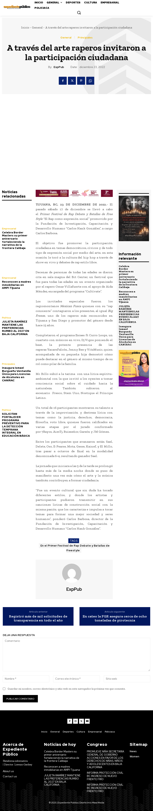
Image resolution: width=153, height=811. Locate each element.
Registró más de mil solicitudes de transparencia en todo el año (38, 618)
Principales (85, 37)
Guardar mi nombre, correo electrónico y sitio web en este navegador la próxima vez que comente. (67, 688)
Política (6, 317)
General (37, 27)
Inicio (25, 27)
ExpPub (59, 67)
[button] (79, 13)
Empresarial (9, 228)
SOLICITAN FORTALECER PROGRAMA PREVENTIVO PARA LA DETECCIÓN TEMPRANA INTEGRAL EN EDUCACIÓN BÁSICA (16, 424)
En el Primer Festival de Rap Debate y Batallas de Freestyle (75, 548)
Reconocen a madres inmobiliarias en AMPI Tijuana (16, 284)
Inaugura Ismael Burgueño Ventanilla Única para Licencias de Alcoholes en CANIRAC (16, 374)
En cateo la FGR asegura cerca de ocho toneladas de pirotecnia (115, 618)
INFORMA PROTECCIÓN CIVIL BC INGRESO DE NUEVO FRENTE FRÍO (105, 776)
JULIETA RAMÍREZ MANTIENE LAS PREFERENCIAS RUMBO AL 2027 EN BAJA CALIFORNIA (15, 327)
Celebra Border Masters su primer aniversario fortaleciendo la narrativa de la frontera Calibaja (14, 240)
